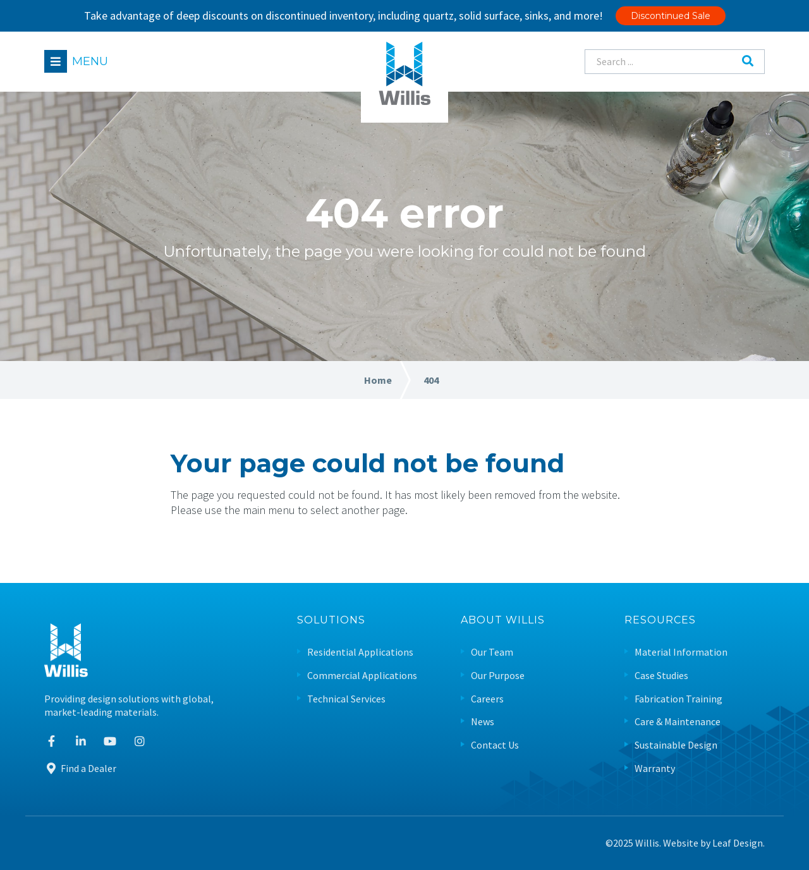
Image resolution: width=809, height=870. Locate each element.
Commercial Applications (362, 676)
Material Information (681, 652)
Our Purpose (498, 676)
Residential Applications (360, 652)
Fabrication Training (678, 699)
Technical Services (346, 699)
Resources (660, 620)
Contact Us (495, 745)
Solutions (331, 620)
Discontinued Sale (670, 15)
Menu (90, 61)
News (482, 722)
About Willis (503, 620)
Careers (487, 699)
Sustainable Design (676, 745)
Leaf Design (737, 842)
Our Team (492, 652)
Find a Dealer (80, 768)
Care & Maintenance (678, 722)
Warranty (655, 769)
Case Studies (661, 676)
